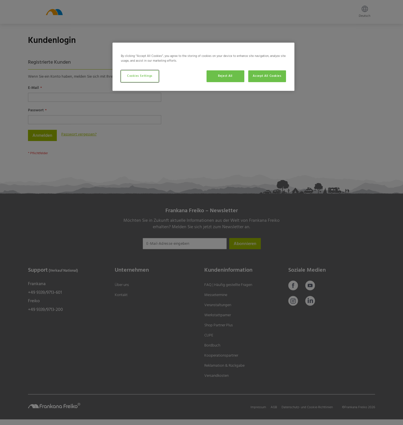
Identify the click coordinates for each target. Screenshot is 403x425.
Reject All (225, 76)
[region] (203, 67)
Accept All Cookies (267, 76)
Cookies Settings (140, 76)
